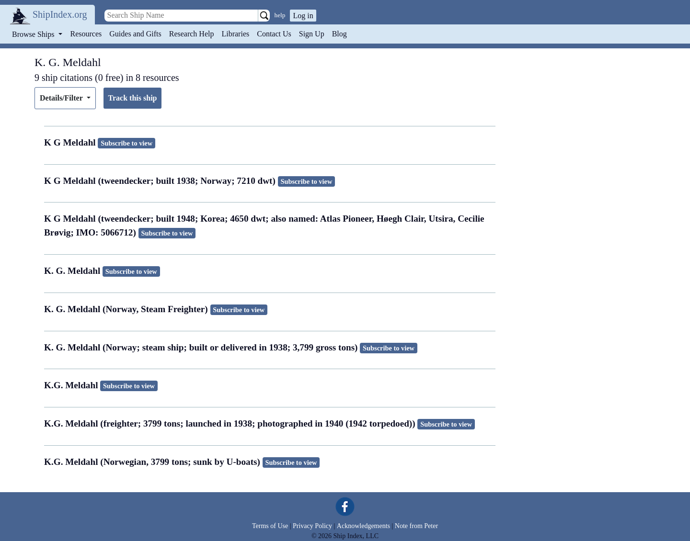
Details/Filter (62, 98)
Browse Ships (34, 34)
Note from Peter (416, 526)
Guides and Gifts (135, 34)
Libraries (235, 34)
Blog (339, 34)
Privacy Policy (312, 526)
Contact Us (274, 34)
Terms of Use (270, 526)
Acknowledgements (363, 526)
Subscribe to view (126, 143)
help (280, 15)
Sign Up (311, 34)
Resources (86, 34)
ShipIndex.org (60, 14)
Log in (303, 15)
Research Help (191, 34)
